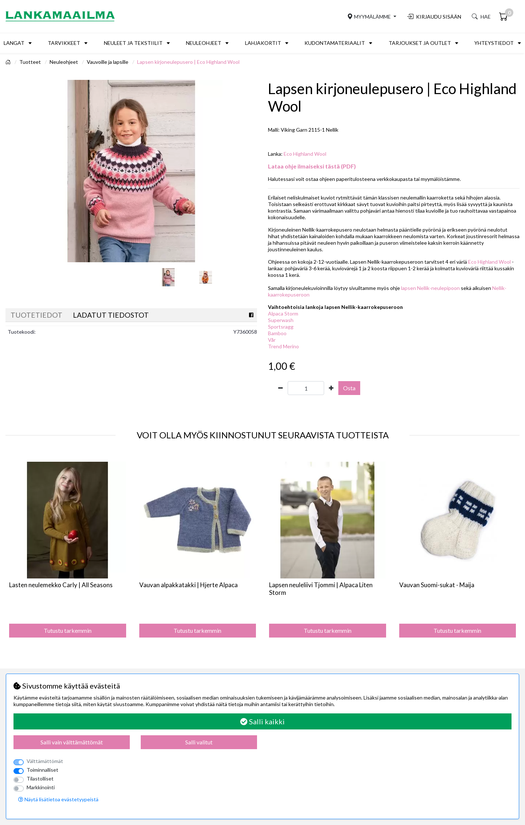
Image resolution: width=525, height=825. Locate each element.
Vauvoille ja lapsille (108, 62)
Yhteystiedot (494, 43)
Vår (272, 340)
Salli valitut (199, 742)
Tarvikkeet (64, 43)
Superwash (280, 320)
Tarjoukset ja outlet (420, 43)
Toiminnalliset (42, 770)
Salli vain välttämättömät (71, 742)
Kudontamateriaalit (334, 43)
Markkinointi (41, 787)
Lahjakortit (263, 43)
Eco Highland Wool (305, 154)
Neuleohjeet (203, 43)
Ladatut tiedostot (111, 315)
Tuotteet (30, 62)
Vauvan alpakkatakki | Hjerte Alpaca (188, 585)
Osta (349, 387)
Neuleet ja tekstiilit (133, 43)
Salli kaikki (262, 721)
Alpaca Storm (283, 313)
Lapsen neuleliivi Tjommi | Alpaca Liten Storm (321, 588)
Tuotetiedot (36, 315)
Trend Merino (283, 346)
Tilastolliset (40, 778)
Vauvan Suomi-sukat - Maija (436, 585)
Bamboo (277, 333)
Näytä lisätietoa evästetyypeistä (58, 799)
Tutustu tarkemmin (68, 630)
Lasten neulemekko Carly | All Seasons (61, 585)
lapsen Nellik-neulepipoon (430, 288)
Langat (14, 43)
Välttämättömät (45, 761)
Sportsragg (280, 327)
